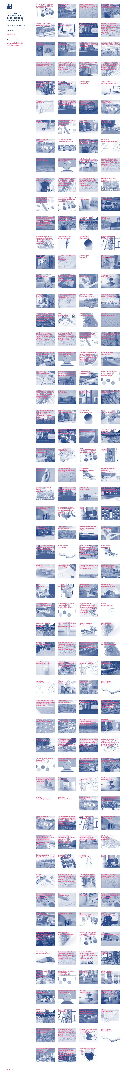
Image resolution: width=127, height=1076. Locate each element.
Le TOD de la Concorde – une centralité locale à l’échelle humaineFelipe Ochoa (87, 335)
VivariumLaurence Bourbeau (42, 566)
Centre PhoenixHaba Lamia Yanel (85, 372)
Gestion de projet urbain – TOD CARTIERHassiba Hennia (109, 373)
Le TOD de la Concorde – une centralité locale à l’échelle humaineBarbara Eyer (66, 123)
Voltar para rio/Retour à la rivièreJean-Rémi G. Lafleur (66, 431)
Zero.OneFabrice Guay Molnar (108, 314)
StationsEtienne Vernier (63, 314)
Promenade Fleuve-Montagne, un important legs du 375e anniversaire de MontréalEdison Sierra (44, 240)
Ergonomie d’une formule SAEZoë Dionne (87, 1050)
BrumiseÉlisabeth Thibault (42, 276)
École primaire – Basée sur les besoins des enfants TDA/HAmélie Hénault (88, 65)
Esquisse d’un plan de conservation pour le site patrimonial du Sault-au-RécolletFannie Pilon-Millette (44, 336)
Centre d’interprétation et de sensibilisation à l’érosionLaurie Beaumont (88, 566)
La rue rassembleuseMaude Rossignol (65, 720)
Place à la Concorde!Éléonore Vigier (108, 237)
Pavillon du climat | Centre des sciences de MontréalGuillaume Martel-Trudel (66, 373)
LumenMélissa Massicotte (42, 740)
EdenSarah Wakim (83, 894)
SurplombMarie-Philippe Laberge (109, 643)
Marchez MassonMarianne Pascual (107, 624)
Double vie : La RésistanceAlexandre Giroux (88, 24)
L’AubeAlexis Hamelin (63, 44)
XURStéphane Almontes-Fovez (110, 933)
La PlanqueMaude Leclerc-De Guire (44, 720)
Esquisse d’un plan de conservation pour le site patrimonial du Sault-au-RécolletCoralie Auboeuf (109, 162)
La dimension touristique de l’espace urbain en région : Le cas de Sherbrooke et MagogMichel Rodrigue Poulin (88, 742)
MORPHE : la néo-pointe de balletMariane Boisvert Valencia (67, 624)
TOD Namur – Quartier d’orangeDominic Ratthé (86, 218)
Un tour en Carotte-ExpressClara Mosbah (67, 160)
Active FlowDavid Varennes (106, 198)
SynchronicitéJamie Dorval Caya (85, 411)
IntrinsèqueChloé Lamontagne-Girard (109, 140)
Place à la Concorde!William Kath (64, 1010)
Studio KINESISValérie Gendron (106, 972)
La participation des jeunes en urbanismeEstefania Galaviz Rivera (67, 296)
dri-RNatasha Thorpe (63, 778)
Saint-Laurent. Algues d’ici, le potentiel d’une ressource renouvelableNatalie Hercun (45, 780)
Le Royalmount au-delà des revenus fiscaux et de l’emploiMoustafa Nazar (88, 761)
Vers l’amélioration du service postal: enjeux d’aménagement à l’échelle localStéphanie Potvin (88, 955)
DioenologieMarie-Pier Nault (106, 662)
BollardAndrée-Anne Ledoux (65, 82)
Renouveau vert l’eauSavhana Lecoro (65, 914)
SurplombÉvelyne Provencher (86, 314)
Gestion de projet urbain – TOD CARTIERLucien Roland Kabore (66, 605)
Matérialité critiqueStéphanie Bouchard (43, 952)
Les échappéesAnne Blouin (84, 82)
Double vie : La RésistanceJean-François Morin (45, 430)
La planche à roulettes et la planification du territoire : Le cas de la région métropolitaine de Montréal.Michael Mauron (67, 742)
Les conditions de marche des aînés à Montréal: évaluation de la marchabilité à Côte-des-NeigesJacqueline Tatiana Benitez (45, 415)
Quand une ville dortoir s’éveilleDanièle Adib (108, 180)
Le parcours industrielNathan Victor (86, 778)
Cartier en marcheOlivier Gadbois (85, 798)
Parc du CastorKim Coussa (63, 546)
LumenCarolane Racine (106, 121)
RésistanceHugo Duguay (62, 392)
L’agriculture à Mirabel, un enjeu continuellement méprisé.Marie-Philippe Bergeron (88, 645)
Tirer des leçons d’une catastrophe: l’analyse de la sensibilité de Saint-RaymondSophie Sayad (45, 936)
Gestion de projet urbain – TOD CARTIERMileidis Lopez (44, 760)
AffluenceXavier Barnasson (107, 1010)
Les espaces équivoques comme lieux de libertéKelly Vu (87, 528)
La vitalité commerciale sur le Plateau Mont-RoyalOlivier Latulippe (110, 798)
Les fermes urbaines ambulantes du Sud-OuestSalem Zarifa (109, 876)
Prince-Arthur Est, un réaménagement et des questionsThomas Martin (43, 973)
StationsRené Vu (39, 875)
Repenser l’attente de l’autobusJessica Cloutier (43, 450)
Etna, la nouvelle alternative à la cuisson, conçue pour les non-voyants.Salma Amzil (45, 896)
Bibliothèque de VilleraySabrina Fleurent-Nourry (87, 875)
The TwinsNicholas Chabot (106, 778)
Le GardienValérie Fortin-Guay (85, 972)
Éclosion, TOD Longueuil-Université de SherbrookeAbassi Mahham (44, 6)
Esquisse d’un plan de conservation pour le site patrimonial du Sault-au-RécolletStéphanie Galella (66, 955)
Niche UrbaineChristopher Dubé (42, 160)
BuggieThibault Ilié (105, 952)
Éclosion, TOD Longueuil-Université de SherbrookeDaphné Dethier (66, 199)
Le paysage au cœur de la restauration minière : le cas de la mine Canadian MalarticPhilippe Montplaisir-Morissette (45, 840)
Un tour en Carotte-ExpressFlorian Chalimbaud (67, 353)
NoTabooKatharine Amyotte (107, 508)
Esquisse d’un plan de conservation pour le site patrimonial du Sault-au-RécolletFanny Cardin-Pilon (66, 336)
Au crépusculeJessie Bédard (62, 450)
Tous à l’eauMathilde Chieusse (64, 701)
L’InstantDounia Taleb (105, 218)
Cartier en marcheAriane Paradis (107, 102)
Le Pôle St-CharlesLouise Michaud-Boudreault (45, 604)
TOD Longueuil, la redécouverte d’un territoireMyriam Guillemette (110, 760)
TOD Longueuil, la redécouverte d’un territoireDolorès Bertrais (67, 218)
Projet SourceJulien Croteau (84, 488)
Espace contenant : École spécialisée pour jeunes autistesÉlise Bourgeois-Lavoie (66, 277)
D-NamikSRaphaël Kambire (85, 856)
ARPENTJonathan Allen (41, 469)
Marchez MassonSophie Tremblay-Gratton (66, 933)
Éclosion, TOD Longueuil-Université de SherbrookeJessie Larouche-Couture (87, 450)
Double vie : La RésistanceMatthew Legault (88, 701)
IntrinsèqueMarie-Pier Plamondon (43, 682)
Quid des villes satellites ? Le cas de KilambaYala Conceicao (88, 1030)
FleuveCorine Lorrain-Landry (43, 179)
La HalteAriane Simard (40, 121)
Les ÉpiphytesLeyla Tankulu (84, 585)
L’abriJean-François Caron (108, 411)
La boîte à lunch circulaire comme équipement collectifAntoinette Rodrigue (67, 102)
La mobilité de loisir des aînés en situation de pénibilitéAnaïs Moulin (44, 84)
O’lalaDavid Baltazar (84, 198)
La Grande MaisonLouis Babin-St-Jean (108, 585)
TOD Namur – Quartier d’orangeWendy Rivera (43, 1011)
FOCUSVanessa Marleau (41, 991)
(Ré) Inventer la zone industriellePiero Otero (108, 837)
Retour (10, 1070)
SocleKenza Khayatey (106, 527)
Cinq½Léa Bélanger (40, 585)
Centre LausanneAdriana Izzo (63, 5)
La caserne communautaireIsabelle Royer (110, 392)
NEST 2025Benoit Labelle (84, 121)
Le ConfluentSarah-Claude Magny (43, 914)
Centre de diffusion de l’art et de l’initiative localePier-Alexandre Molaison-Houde (88, 838)
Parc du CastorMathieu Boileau (106, 682)
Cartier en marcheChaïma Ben (42, 140)
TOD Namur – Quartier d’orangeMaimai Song (43, 624)
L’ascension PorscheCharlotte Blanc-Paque (65, 140)
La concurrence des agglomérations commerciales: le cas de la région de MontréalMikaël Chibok (110, 742)
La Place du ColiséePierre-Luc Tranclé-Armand (45, 856)
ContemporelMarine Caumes (84, 682)
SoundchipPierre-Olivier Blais (64, 856)
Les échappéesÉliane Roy (84, 256)
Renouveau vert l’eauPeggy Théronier (108, 817)
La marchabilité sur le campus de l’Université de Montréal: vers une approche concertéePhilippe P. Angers (66, 839)
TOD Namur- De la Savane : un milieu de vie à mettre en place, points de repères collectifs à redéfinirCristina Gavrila (67, 182)
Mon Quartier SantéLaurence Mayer (64, 566)
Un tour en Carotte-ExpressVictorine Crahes (67, 991)
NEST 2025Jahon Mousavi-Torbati (65, 411)
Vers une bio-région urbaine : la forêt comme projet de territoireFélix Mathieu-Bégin (110, 335)
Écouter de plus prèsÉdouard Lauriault (64, 237)
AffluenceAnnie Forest (40, 102)
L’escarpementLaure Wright (106, 546)
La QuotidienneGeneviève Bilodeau (42, 372)
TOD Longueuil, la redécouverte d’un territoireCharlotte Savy (88, 141)
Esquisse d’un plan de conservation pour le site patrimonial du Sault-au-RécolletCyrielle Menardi (87, 182)
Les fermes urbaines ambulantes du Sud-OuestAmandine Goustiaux (44, 64)
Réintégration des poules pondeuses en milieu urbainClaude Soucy (88, 160)
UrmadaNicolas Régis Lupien (43, 798)
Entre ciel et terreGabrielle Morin (107, 353)
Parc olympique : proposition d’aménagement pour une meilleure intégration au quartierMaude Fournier (110, 704)
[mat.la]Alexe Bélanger (41, 44)
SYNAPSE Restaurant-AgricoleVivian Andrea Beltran (108, 992)
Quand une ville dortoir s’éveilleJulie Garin (43, 489)
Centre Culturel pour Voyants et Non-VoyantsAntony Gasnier (87, 102)
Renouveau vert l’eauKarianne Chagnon (43, 508)
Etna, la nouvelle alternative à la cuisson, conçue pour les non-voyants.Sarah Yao (110, 896)
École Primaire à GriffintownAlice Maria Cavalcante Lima (110, 44)
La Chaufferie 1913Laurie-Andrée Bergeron (109, 566)
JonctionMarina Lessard (63, 682)
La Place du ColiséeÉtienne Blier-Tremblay (87, 295)
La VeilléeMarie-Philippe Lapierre (43, 662)
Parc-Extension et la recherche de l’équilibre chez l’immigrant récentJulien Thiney (109, 490)
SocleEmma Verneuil (84, 276)
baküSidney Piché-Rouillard (108, 914)
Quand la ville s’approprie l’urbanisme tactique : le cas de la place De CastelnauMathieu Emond (45, 703)
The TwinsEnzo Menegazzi (106, 276)
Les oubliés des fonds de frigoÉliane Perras (66, 257)
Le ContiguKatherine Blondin (42, 527)
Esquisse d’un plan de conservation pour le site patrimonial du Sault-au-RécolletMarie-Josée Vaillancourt (66, 646)
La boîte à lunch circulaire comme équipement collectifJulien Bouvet (67, 489)
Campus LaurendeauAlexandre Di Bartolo (43, 24)
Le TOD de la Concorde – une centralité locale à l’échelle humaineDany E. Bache (44, 200)
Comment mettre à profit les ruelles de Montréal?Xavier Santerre (45, 1030)
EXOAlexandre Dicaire (63, 24)
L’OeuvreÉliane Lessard (41, 256)
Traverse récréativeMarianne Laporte (85, 624)
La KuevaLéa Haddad (62, 585)
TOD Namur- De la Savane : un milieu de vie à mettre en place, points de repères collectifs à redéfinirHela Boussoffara (45, 394)
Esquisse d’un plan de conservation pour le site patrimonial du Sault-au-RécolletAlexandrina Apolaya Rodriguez (109, 28)
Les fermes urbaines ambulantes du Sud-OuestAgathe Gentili (88, 6)
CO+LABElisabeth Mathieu (107, 256)
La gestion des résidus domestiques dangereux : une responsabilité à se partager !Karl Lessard (66, 510)
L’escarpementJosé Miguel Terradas (86, 469)
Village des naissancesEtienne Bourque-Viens (109, 295)
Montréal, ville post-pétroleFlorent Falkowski (45, 353)
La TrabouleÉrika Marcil (40, 295)
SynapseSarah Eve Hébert (63, 894)
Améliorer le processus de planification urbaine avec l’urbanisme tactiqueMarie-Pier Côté (66, 664)
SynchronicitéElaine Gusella (84, 237)
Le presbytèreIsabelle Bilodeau (85, 392)
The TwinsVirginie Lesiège (84, 991)
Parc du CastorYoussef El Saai (106, 1030)
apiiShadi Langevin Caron (86, 914)
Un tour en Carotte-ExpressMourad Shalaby (67, 759)
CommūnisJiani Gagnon (105, 450)
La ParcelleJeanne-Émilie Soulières (87, 430)
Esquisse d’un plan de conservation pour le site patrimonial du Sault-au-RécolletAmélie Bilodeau (66, 66)
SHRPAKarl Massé (83, 508)
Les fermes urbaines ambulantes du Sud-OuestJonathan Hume (66, 470)
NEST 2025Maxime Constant (107, 720)
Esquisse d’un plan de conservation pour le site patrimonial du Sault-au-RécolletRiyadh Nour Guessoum (66, 878)
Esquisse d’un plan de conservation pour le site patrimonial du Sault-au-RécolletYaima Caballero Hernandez (67, 1032)
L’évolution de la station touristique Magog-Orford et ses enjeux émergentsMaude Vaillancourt (88, 722)
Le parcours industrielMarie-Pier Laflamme (86, 662)
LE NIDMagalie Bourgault (107, 604)
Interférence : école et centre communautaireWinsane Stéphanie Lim (87, 1011)
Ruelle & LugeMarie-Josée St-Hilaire (43, 643)
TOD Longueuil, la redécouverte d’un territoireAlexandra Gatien (110, 6)
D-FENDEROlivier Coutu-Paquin (65, 798)
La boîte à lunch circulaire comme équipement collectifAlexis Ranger (88, 44)
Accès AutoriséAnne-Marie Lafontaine (108, 82)
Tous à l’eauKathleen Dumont (63, 527)
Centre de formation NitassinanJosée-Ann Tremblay (108, 470)
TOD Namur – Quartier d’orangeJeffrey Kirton (108, 431)
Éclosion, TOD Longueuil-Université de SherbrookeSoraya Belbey (87, 934)
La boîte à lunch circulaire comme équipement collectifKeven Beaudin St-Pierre (45, 547)
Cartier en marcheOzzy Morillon (42, 817)
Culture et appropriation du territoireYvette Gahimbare (45, 1050)
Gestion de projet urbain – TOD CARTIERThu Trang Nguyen (66, 972)
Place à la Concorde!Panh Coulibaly (86, 817)
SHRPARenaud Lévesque (107, 856)
